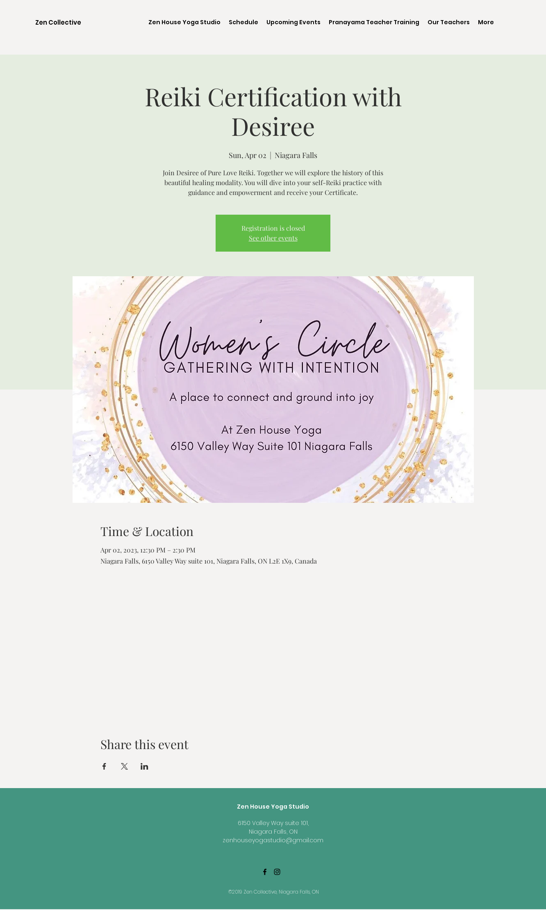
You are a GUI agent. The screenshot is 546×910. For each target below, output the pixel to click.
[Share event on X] (124, 766)
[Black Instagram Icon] (277, 872)
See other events (273, 238)
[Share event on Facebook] (104, 766)
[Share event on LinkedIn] (144, 766)
